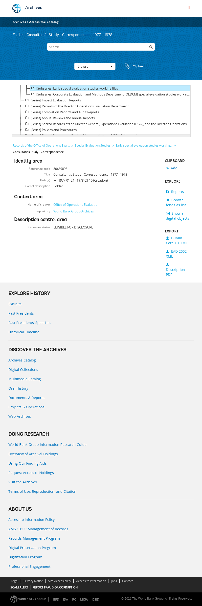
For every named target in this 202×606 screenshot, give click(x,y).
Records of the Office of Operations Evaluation (42, 145)
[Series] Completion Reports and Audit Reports (61, 112)
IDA (65, 599)
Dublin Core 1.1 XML (176, 240)
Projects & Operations (26, 407)
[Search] (101, 47)
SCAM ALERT (19, 587)
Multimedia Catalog (24, 379)
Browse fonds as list (176, 202)
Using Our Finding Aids (27, 463)
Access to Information (91, 581)
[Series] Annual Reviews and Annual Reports (59, 118)
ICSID (95, 599)
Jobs (114, 581)
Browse (94, 66)
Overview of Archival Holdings (33, 454)
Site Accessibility (59, 581)
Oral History (18, 388)
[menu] (189, 7)
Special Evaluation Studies (93, 145)
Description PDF (175, 270)
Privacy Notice (33, 581)
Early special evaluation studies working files (144, 145)
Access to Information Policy (31, 519)
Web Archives (19, 416)
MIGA (84, 599)
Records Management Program (34, 538)
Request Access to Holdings (31, 472)
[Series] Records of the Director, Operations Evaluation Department (76, 106)
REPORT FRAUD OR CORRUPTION (55, 587)
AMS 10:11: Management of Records (38, 529)
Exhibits (15, 304)
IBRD (55, 599)
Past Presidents (21, 313)
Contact (127, 581)
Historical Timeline (23, 332)
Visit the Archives (22, 482)
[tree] (101, 110)
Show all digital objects (177, 216)
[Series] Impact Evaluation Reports (52, 100)
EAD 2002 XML (176, 254)
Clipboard (133, 66)
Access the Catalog (44, 22)
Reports (175, 191)
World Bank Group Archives (73, 211)
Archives (33, 8)
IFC (74, 599)
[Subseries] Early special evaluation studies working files (74, 88)
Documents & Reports (26, 397)
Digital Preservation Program (32, 547)
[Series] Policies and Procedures (50, 130)
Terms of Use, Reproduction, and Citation (42, 491)
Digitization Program (25, 557)
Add (174, 168)
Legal (14, 581)
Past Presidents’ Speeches (29, 322)
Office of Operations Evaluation (76, 204)
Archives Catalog (22, 360)
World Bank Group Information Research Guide (47, 444)
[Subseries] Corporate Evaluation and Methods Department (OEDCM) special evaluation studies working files (111, 94)
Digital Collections (23, 369)
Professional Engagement (29, 566)
